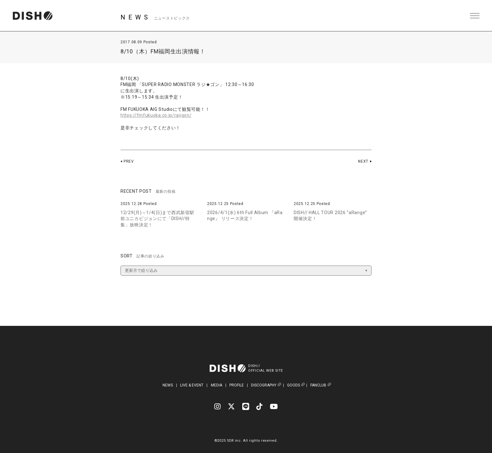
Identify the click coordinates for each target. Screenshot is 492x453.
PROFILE (236, 385)
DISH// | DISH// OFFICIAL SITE (32, 15)
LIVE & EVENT (191, 385)
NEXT (363, 161)
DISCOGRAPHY (263, 385)
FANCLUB (318, 385)
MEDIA (216, 385)
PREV (129, 161)
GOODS (293, 385)
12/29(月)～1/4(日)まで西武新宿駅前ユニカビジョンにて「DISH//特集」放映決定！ (157, 218)
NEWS (168, 385)
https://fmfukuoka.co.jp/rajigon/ (155, 115)
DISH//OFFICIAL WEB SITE (265, 368)
